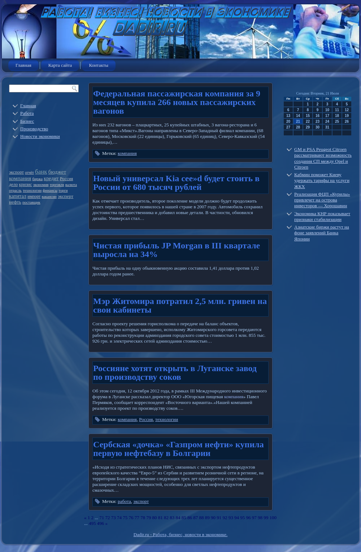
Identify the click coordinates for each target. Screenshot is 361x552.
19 (347, 116)
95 (242, 517)
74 (119, 517)
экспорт (16, 172)
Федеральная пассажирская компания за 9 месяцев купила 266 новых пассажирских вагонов (176, 102)
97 (254, 517)
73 (113, 517)
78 (142, 517)
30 (317, 127)
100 (273, 517)
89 (207, 517)
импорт (33, 196)
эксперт (65, 196)
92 (225, 517)
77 (137, 517)
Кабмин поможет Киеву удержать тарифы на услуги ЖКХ (321, 180)
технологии (32, 190)
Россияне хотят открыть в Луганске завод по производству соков (175, 373)
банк (41, 171)
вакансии (49, 197)
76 (131, 517)
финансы (50, 190)
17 (327, 116)
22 (308, 121)
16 (317, 116)
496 (100, 523)
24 (327, 121)
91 (219, 517)
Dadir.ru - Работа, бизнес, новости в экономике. (180, 534)
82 (166, 517)
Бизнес (27, 121)
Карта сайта (60, 65)
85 (184, 517)
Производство (34, 128)
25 (337, 121)
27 (288, 127)
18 (337, 116)
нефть (15, 202)
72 (107, 517)
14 (298, 116)
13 (288, 116)
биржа (37, 179)
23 (317, 121)
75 (125, 517)
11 (337, 110)
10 (327, 110)
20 (288, 121)
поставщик (31, 202)
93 (231, 517)
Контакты (98, 65)
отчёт (29, 172)
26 (347, 121)
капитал (17, 196)
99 (266, 517)
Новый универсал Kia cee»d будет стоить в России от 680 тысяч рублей (176, 183)
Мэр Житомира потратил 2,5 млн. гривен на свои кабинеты (180, 305)
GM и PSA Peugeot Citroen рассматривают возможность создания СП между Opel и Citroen (323, 158)
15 (308, 116)
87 (195, 517)
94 (236, 517)
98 (260, 517)
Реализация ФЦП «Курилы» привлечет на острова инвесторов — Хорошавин (322, 200)
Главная (23, 65)
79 (148, 517)
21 (298, 121)
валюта (71, 185)
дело (13, 184)
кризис (25, 184)
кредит (51, 178)
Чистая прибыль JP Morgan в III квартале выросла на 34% (176, 250)
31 (327, 127)
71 (101, 517)
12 (347, 110)
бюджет (57, 172)
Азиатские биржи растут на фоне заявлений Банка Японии (321, 233)
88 (201, 517)
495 (92, 523)
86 (189, 517)
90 (213, 517)
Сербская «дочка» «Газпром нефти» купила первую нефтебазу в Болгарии (178, 449)
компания (20, 178)
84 (178, 517)
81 (160, 517)
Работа (27, 113)
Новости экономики (40, 136)
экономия (41, 185)
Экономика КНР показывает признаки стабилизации (322, 216)
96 (248, 517)
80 (154, 517)
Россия (66, 178)
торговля (57, 185)
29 (308, 127)
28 (298, 127)
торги (63, 190)
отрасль (15, 190)
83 (172, 517)
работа (124, 501)
